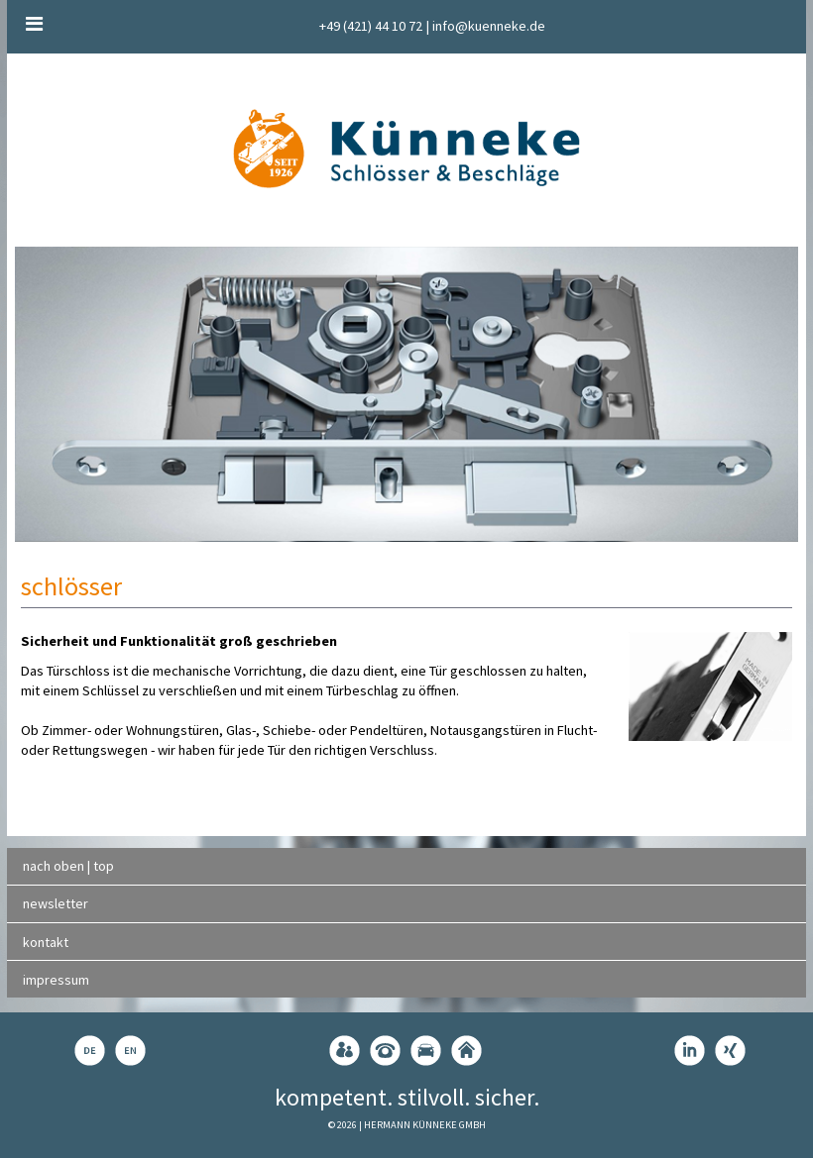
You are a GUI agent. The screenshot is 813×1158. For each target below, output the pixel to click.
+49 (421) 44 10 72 (370, 26)
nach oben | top (68, 866)
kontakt (45, 942)
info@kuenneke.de (488, 26)
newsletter (55, 903)
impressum (56, 980)
